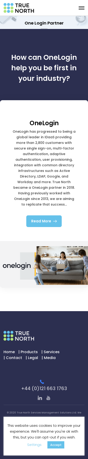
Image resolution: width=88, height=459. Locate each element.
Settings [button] (34, 444)
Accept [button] (55, 445)
